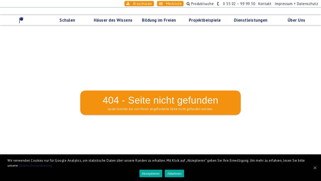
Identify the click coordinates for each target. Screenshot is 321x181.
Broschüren (112, 3)
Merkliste (147, 3)
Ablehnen (174, 173)
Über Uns (298, 12)
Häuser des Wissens (114, 12)
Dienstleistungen (252, 12)
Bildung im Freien (160, 12)
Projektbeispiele (206, 12)
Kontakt (256, 3)
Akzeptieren (151, 173)
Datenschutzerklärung (35, 165)
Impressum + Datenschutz (292, 3)
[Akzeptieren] (314, 167)
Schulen (69, 12)
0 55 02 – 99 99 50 (222, 3)
